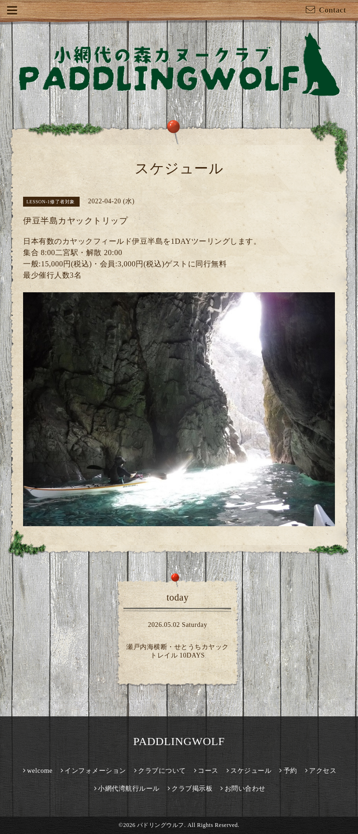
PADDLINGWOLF (179, 741)
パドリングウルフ (160, 825)
